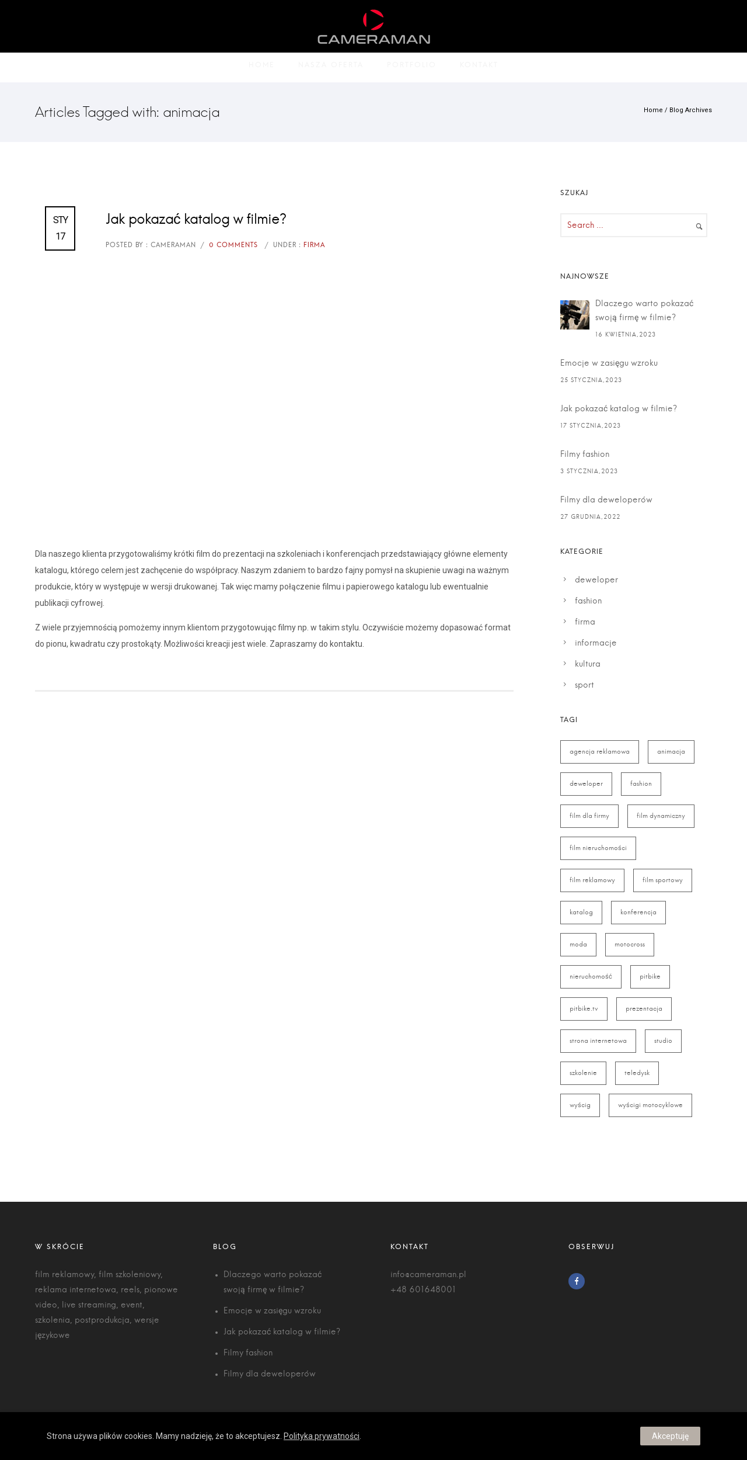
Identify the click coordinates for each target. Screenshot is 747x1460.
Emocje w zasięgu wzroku (609, 363)
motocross (630, 944)
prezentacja (644, 1008)
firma (585, 622)
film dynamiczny (661, 816)
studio (663, 1041)
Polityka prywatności (321, 1436)
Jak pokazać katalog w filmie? (196, 220)
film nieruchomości (598, 848)
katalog (581, 912)
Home (262, 67)
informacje (596, 643)
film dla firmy (589, 816)
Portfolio (411, 67)
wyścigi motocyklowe (650, 1105)
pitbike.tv (584, 1008)
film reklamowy (592, 880)
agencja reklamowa (600, 751)
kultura (588, 664)
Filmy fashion (584, 454)
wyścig (580, 1105)
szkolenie (583, 1073)
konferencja (638, 912)
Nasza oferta (331, 67)
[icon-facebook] (579, 1281)
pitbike (650, 976)
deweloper (596, 580)
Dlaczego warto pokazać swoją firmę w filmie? (644, 311)
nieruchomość (591, 976)
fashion (588, 601)
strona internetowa (598, 1041)
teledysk (637, 1073)
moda (578, 944)
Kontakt (479, 67)
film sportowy (663, 880)
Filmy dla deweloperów (606, 500)
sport (584, 685)
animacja (671, 751)
